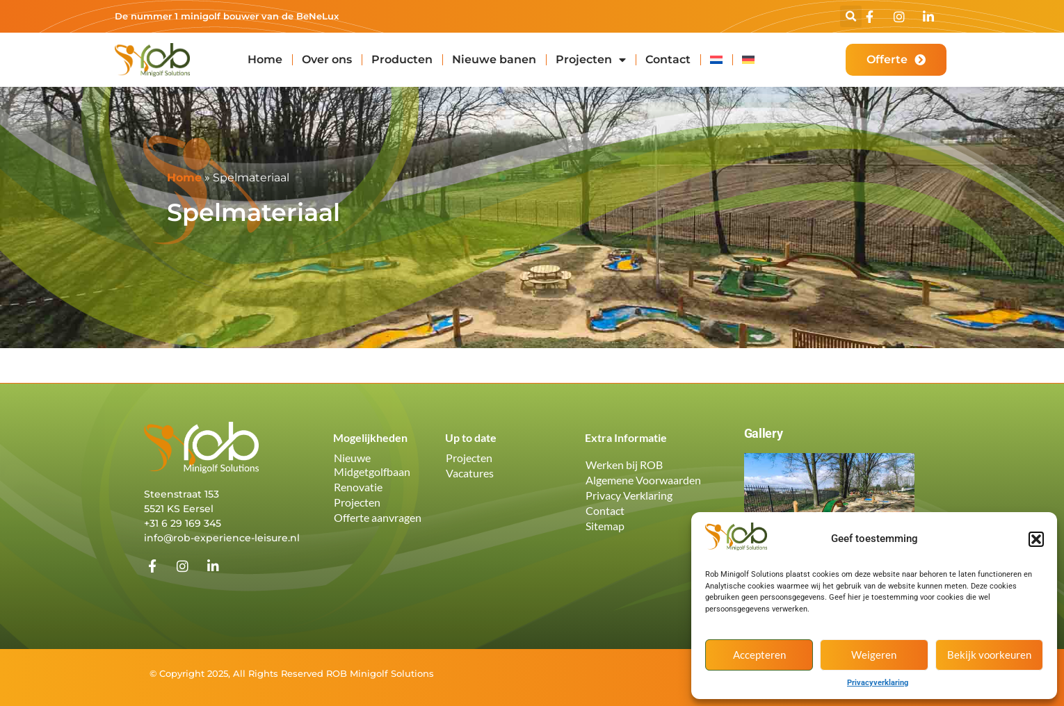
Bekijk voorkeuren (989, 654)
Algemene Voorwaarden (643, 479)
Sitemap (605, 525)
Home (265, 59)
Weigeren (873, 654)
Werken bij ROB (624, 464)
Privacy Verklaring (629, 495)
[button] (1036, 539)
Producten (402, 59)
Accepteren (759, 654)
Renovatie (358, 486)
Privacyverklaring (877, 682)
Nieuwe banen (494, 59)
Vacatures (470, 472)
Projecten (591, 59)
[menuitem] (716, 60)
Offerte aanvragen (377, 517)
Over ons (327, 59)
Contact (668, 59)
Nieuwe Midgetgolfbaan (372, 464)
